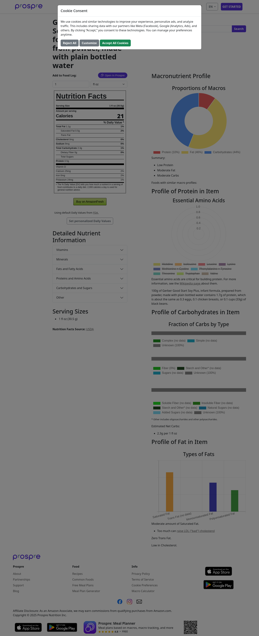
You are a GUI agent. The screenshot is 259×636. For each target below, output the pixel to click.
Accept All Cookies (115, 43)
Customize (89, 43)
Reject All (69, 43)
